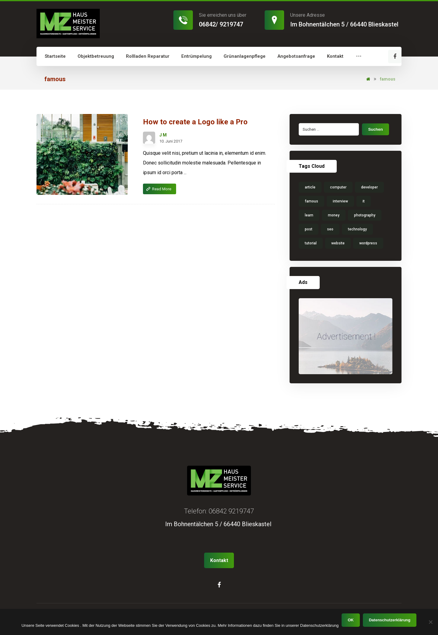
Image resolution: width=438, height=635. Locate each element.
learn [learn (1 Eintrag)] (309, 215)
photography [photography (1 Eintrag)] (364, 215)
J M (163, 135)
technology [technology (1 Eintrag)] (357, 229)
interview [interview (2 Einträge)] (340, 201)
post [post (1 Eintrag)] (308, 229)
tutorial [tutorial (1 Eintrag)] (311, 243)
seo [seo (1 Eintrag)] (330, 229)
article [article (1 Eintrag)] (310, 187)
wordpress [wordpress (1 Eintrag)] (368, 243)
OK (351, 620)
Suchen (375, 129)
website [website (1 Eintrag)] (338, 243)
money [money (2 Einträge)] (333, 215)
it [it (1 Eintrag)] (364, 201)
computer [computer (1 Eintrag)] (338, 187)
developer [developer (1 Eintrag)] (369, 187)
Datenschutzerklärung (390, 620)
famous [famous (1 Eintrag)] (311, 201)
